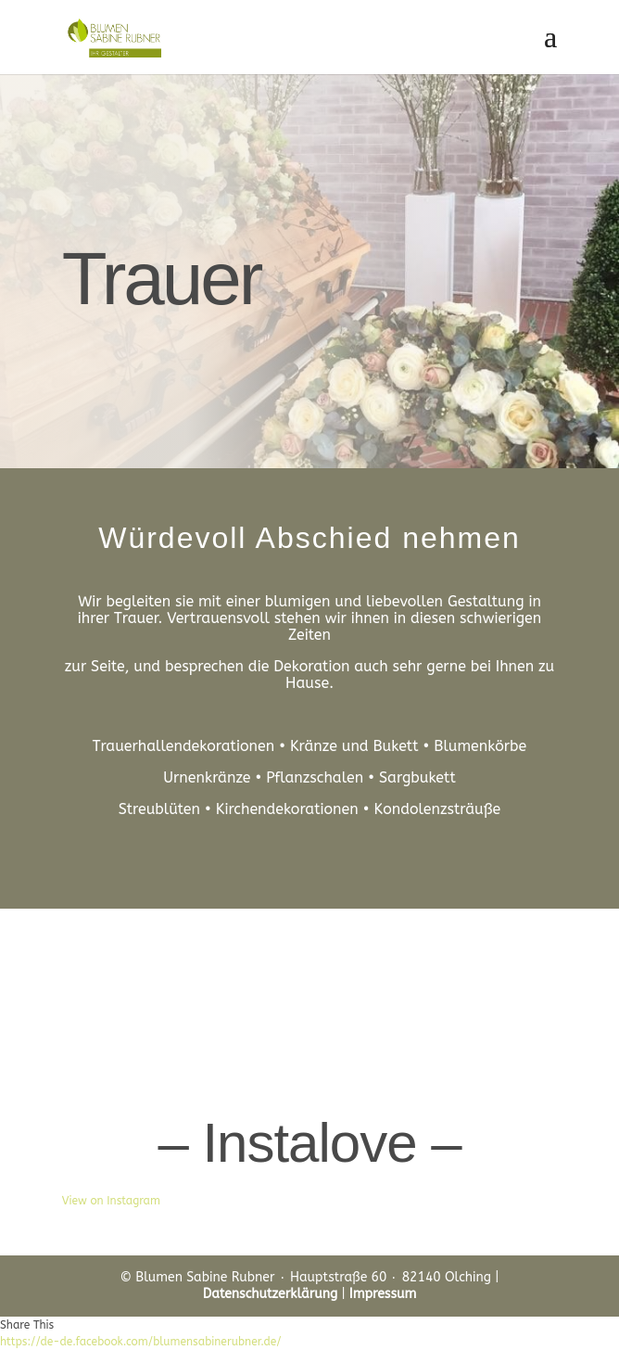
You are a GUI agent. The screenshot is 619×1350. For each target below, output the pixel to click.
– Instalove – (309, 1143)
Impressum (382, 1294)
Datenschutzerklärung (270, 1294)
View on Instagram (111, 1200)
